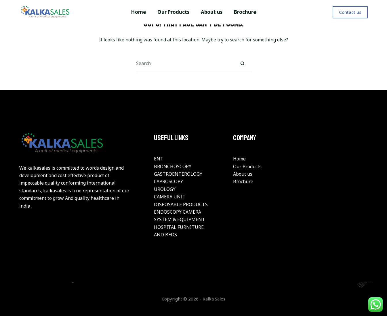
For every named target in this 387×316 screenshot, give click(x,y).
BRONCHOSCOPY (172, 166)
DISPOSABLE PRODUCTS (181, 204)
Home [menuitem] (138, 12)
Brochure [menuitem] (245, 12)
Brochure (243, 181)
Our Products (247, 166)
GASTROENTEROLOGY (178, 174)
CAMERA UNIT (170, 197)
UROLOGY (165, 189)
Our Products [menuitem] (173, 12)
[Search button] (242, 63)
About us (242, 174)
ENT (158, 159)
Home (239, 159)
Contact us (350, 12)
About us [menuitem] (211, 12)
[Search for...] (185, 63)
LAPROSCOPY (168, 181)
